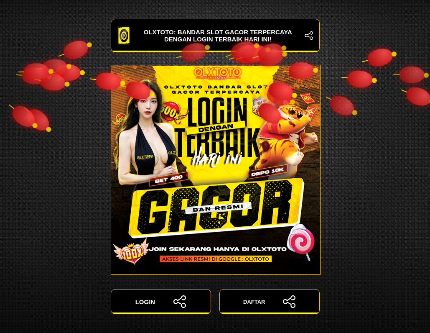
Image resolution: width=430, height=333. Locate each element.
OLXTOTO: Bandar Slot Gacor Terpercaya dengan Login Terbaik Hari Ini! (215, 35)
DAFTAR (269, 301)
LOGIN (160, 301)
